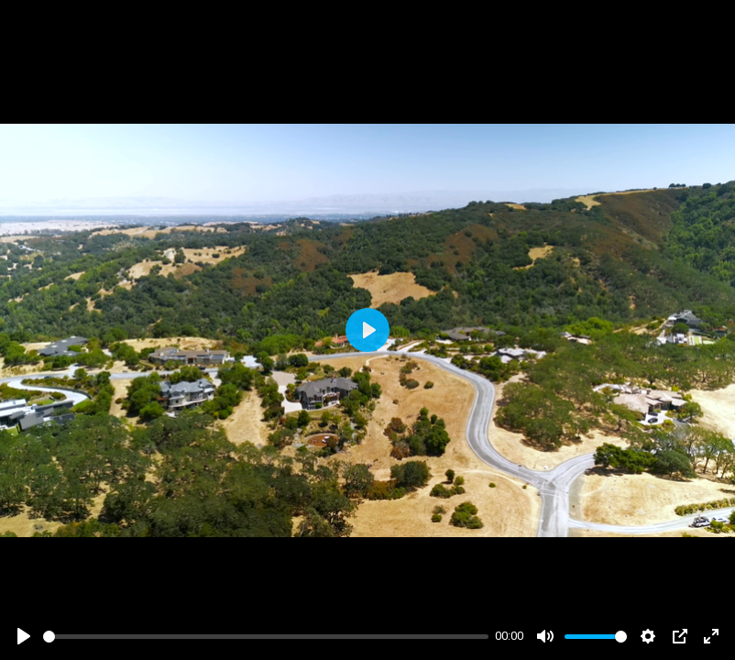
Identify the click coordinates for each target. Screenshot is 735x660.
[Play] (23, 636)
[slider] (265, 636)
